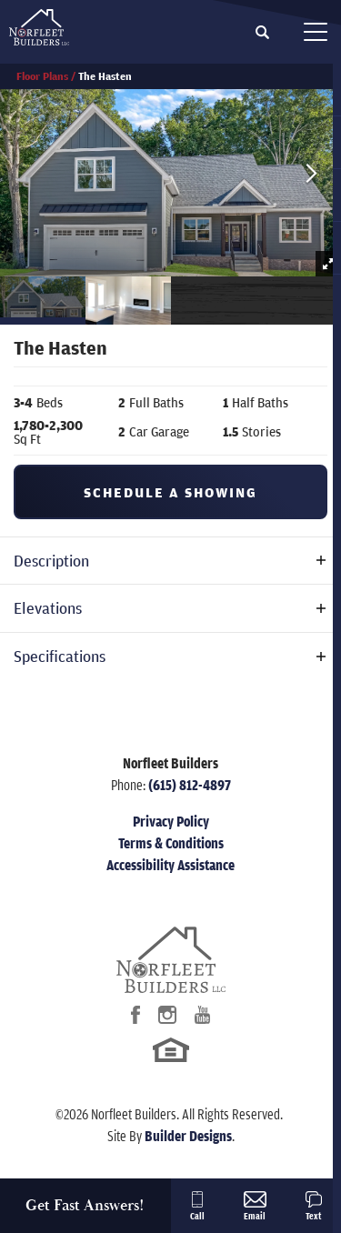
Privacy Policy (171, 821)
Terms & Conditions (171, 843)
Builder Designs (188, 1136)
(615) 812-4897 (189, 785)
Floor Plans (42, 76)
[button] (262, 32)
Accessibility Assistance (170, 865)
